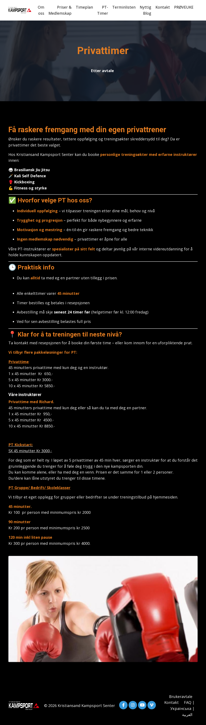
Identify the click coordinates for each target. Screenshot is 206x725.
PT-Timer (102, 10)
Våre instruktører (25, 394)
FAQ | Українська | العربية (182, 708)
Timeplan (84, 7)
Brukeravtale (180, 696)
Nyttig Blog (145, 10)
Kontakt (162, 7)
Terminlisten (124, 7)
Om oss (41, 10)
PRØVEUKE (183, 7)
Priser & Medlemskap (60, 10)
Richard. (47, 401)
